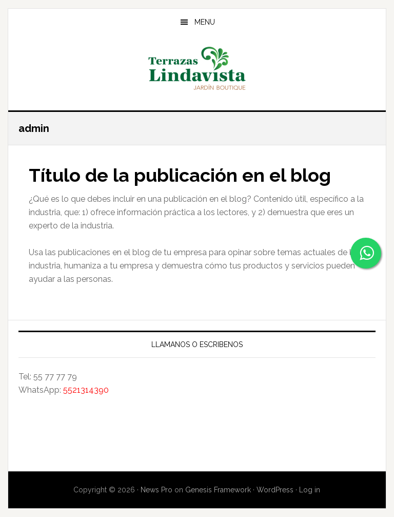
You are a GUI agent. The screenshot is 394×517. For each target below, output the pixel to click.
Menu (204, 22)
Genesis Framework (218, 490)
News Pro (156, 490)
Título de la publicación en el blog (180, 175)
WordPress (275, 490)
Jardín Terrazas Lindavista (196, 69)
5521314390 (86, 390)
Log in (309, 490)
